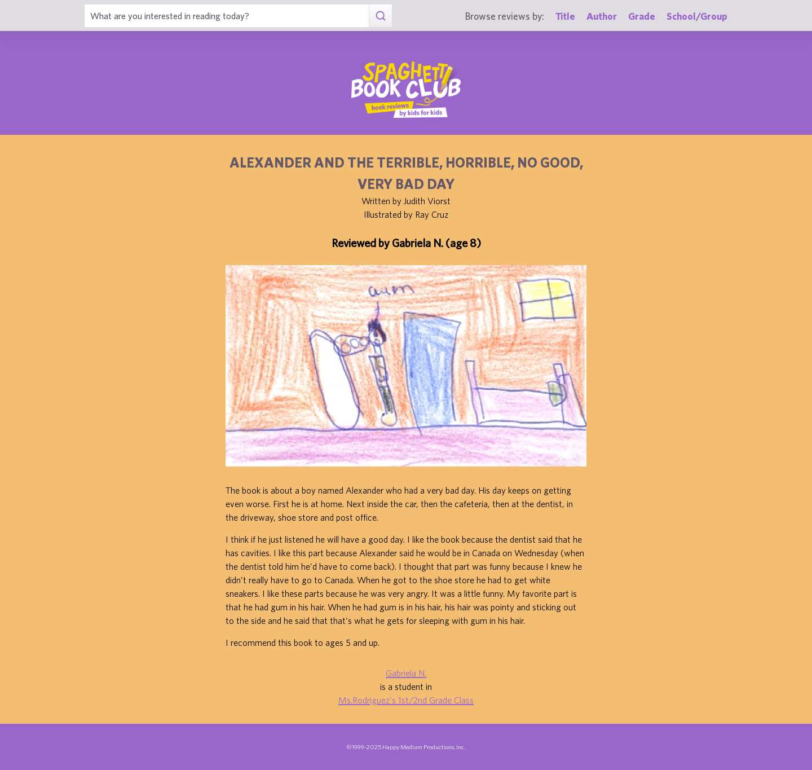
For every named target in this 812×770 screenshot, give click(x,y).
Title (565, 16)
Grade (641, 16)
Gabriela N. (406, 673)
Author (601, 16)
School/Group (697, 16)
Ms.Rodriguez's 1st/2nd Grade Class (406, 700)
